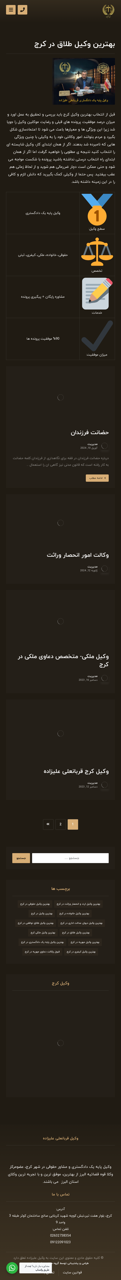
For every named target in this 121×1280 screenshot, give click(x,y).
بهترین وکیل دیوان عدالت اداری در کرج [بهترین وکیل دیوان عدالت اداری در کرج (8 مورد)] (81, 923)
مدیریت (92, 444)
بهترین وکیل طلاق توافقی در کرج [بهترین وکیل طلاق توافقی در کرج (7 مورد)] (36, 923)
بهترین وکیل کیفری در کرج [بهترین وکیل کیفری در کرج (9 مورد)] (81, 951)
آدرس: (60, 1209)
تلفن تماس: (60, 1229)
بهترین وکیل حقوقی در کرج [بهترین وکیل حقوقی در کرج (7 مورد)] (35, 904)
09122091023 (60, 1242)
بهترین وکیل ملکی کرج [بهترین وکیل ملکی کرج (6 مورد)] (43, 932)
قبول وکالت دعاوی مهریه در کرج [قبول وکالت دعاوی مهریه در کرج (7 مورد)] (42, 951)
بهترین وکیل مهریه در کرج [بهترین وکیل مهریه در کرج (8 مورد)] (85, 942)
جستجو (21, 858)
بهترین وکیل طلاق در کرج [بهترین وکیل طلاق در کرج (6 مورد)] (76, 932)
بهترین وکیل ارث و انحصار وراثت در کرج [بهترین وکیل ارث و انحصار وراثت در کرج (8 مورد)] (78, 904)
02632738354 (60, 1235)
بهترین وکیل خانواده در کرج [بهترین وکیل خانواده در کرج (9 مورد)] (74, 913)
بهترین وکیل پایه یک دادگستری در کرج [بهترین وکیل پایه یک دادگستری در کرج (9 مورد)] (42, 942)
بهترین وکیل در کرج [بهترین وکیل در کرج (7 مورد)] (41, 913)
